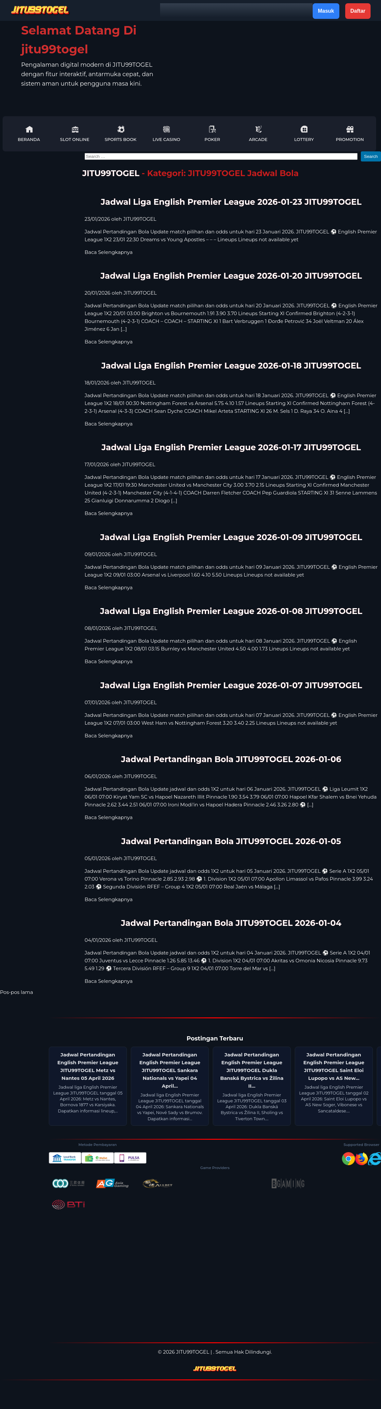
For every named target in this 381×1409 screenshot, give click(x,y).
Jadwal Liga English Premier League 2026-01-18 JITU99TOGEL (231, 365)
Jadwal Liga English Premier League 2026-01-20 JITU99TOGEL (231, 276)
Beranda (29, 133)
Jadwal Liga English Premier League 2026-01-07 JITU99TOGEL (231, 685)
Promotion (350, 133)
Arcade (258, 133)
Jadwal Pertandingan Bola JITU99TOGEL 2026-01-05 (231, 841)
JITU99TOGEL (110, 173)
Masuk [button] (326, 11)
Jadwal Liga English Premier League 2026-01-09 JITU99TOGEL (231, 537)
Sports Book (121, 133)
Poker (212, 133)
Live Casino (166, 133)
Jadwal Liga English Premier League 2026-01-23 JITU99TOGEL (231, 202)
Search (371, 156)
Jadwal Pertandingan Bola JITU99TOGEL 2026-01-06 (231, 759)
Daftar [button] (357, 11)
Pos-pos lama (16, 992)
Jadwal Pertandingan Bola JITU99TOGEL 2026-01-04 (231, 923)
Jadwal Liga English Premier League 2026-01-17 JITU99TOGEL (231, 447)
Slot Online (74, 133)
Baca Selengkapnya (109, 252)
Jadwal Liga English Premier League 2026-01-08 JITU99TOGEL (231, 611)
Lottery (304, 133)
